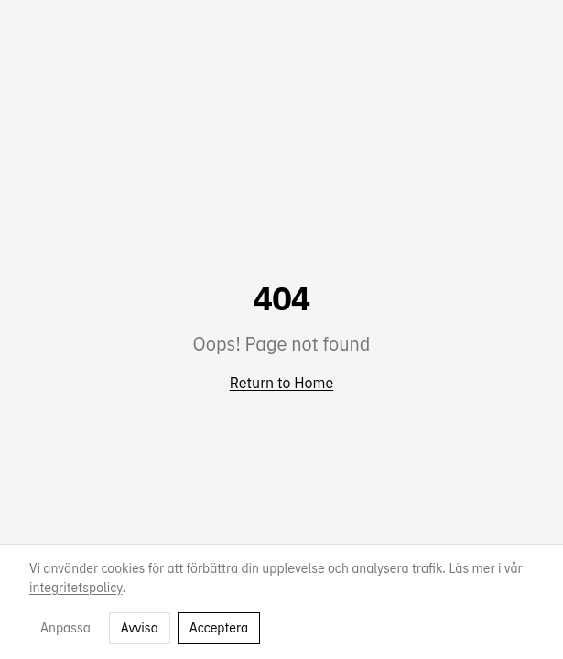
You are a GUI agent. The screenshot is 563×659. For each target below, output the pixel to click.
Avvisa (139, 628)
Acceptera (218, 628)
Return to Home (282, 382)
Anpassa (65, 628)
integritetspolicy (76, 587)
